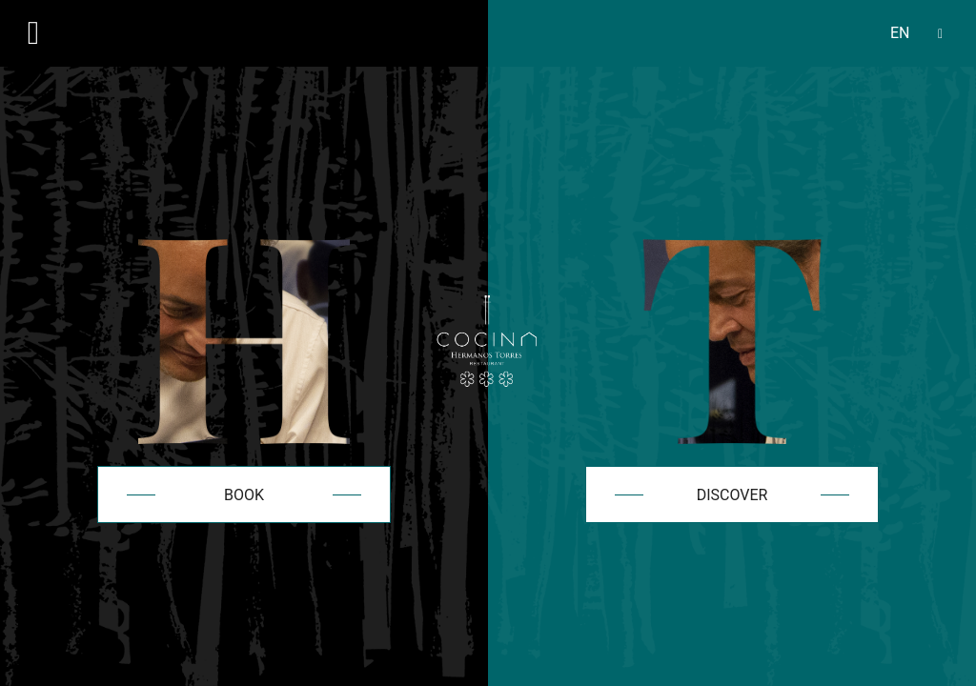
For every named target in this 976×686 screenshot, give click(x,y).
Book (244, 495)
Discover (732, 495)
